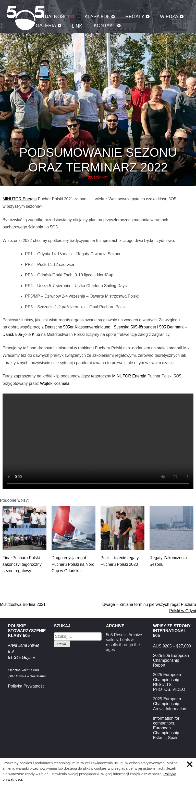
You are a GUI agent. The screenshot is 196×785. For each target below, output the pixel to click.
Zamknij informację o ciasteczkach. (189, 764)
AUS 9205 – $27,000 (172, 646)
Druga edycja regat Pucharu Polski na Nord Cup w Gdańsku (73, 564)
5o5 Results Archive (124, 635)
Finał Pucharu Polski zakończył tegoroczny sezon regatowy (22, 564)
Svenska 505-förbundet (135, 327)
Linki (77, 26)
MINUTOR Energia (20, 199)
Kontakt (105, 25)
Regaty (134, 16)
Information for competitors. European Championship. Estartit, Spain (166, 728)
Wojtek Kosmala (54, 383)
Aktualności (52, 16)
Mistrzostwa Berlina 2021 (23, 604)
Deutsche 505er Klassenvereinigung (77, 327)
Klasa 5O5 (96, 16)
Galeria (46, 25)
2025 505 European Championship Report (171, 660)
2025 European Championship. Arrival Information (169, 704)
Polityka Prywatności (26, 686)
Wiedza (169, 16)
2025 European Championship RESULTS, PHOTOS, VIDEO (169, 682)
